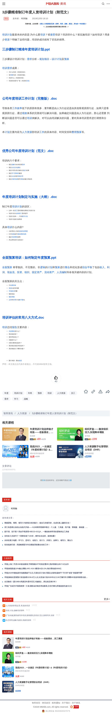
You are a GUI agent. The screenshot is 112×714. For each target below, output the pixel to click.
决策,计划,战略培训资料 (15, 610)
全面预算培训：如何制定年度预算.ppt (29, 257)
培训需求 (7, 68)
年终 (30, 393)
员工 (16, 210)
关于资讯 (76, 703)
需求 (29, 59)
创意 (20, 360)
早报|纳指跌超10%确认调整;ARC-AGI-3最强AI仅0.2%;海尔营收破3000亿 (32, 569)
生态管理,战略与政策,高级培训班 (19, 620)
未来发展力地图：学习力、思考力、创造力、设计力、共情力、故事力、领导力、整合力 (38, 540)
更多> (107, 599)
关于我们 (66, 703)
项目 (46, 59)
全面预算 (7, 267)
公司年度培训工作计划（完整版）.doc (29, 98)
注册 (70, 480)
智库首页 (36, 703)
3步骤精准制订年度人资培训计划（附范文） (55, 413)
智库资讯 (8, 413)
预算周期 (12, 297)
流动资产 (49, 272)
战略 (13, 164)
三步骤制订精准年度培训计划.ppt (26, 49)
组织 (26, 272)
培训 (42, 34)
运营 (10, 300)
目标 (27, 81)
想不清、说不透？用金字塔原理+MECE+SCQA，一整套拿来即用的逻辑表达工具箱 (36, 532)
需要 (11, 75)
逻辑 (42, 267)
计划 (7, 132)
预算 (66, 59)
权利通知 (56, 703)
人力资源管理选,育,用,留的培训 (18, 606)
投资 (19, 272)
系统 (21, 179)
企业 (13, 176)
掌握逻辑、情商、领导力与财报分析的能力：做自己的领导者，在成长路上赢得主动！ (37, 523)
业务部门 (19, 213)
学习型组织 (15, 173)
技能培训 (22, 231)
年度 (6, 393)
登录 (44, 480)
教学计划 (25, 216)
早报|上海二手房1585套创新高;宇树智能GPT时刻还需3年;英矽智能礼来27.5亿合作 (36, 564)
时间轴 (24, 18)
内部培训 (15, 179)
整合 (67, 267)
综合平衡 (87, 267)
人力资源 (27, 132)
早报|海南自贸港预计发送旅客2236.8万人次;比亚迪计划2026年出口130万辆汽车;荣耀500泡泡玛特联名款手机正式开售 (46, 577)
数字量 (21, 300)
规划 (41, 59)
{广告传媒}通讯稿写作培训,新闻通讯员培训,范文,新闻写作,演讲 (30, 615)
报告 (14, 327)
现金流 (11, 272)
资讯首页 (46, 703)
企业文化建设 (16, 167)
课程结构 (23, 234)
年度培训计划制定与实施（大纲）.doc (29, 197)
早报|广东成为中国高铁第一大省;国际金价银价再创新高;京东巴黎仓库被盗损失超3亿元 (38, 586)
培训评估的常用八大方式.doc (23, 317)
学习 (16, 399)
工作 (41, 132)
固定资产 (37, 272)
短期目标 (13, 285)
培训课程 (15, 237)
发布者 (7, 499)
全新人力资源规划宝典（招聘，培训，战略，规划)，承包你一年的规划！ (63, 24)
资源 (7, 39)
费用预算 (77, 132)
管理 (14, 300)
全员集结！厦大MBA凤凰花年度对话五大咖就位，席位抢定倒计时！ (30, 582)
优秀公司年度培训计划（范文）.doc (28, 151)
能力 (24, 170)
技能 (13, 234)
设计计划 (57, 59)
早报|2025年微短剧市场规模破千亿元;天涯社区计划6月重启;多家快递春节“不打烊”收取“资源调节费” (43, 573)
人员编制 (62, 272)
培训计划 (7, 34)
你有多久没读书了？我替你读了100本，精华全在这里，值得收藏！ (30, 536)
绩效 (24, 113)
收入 (102, 267)
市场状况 (12, 291)
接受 (52, 34)
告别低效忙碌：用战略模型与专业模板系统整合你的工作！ (27, 545)
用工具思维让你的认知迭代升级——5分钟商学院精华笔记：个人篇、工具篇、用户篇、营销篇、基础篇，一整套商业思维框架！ (46, 527)
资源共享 (20, 176)
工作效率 (17, 108)
